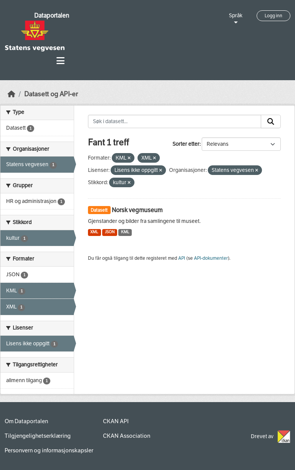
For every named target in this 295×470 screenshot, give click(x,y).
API (181, 258)
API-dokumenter (211, 258)
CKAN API (116, 421)
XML (94, 231)
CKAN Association (126, 435)
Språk (235, 15)
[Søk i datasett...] (175, 122)
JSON (109, 231)
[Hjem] (11, 94)
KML (125, 231)
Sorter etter (185, 144)
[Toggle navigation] (60, 60)
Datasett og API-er (51, 94)
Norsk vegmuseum (137, 210)
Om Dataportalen (26, 421)
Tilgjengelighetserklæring (38, 435)
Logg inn (273, 15)
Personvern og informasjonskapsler (49, 450)
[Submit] (271, 122)
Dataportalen (51, 15)
